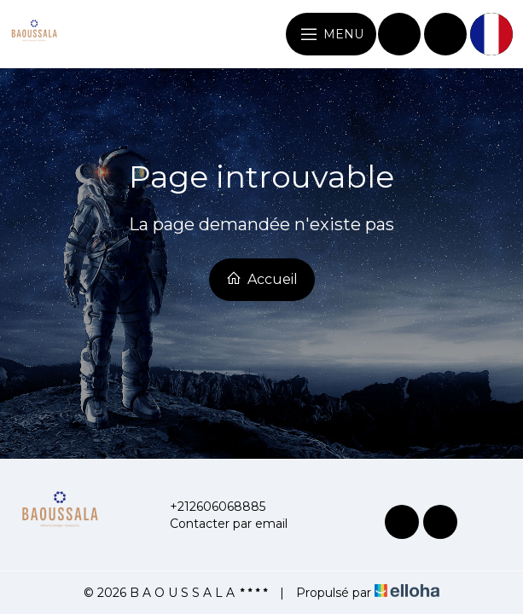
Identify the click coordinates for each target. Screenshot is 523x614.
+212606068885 (207, 506)
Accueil (262, 278)
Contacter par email (219, 523)
